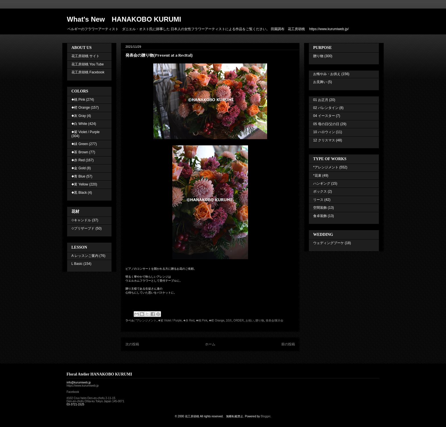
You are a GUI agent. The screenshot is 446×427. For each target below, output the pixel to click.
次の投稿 (132, 344)
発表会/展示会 (275, 320)
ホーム (210, 344)
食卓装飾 (320, 216)
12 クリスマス (324, 140)
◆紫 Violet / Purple (170, 320)
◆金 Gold (78, 168)
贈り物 (259, 320)
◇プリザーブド (82, 228)
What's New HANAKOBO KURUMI (124, 19)
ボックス (320, 191)
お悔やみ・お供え (326, 74)
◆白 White (79, 124)
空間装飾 (320, 208)
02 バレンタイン (325, 108)
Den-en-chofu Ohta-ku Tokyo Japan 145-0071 (95, 401)
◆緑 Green (79, 144)
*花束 (317, 176)
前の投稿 (288, 344)
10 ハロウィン (324, 132)
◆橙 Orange (216, 320)
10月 (229, 320)
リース (318, 200)
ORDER (239, 320)
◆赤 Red (188, 320)
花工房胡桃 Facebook (87, 72)
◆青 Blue (78, 176)
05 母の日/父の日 (326, 124)
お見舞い (320, 82)
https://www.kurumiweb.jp (83, 385)
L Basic (76, 264)
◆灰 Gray (78, 116)
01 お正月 (320, 100)
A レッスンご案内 (84, 256)
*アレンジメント (146, 320)
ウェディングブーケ (328, 243)
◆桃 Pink (201, 320)
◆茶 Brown (79, 152)
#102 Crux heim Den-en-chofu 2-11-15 (91, 398)
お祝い (249, 320)
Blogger (266, 416)
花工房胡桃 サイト (85, 56)
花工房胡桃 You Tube (87, 64)
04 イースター (324, 116)
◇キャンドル (81, 220)
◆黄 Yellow (79, 184)
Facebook (73, 391)
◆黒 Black (79, 193)
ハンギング (321, 183)
